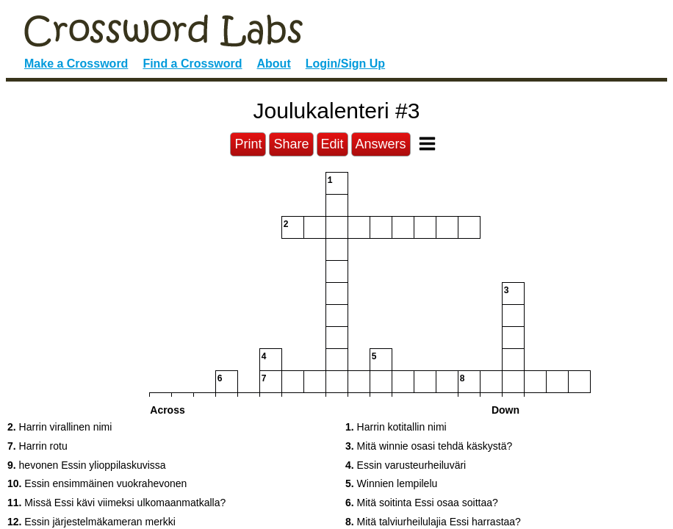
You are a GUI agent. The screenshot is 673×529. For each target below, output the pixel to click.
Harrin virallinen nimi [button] (59, 427)
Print (248, 144)
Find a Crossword (192, 63)
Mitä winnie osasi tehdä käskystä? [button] (428, 446)
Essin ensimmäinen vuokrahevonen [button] (97, 483)
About (274, 63)
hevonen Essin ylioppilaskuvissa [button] (86, 465)
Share (291, 144)
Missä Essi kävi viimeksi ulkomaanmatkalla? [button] (116, 502)
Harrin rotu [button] (37, 446)
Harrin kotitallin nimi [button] (396, 427)
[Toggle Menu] (427, 143)
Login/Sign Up (345, 63)
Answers (381, 144)
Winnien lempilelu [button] (391, 483)
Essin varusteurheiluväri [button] (405, 465)
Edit (332, 144)
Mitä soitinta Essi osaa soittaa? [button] (421, 502)
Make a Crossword (76, 63)
